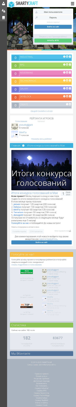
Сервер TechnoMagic (41, 395)
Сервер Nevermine (41, 393)
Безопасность (41, 383)
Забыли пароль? (53, 22)
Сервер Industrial (41, 388)
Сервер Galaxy (41, 398)
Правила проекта (41, 374)
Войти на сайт (42, 242)
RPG (22, 64)
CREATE (24, 104)
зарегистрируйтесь (48, 239)
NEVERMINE (26, 72)
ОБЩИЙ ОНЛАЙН (42, 111)
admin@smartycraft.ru (47, 365)
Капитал (41, 121)
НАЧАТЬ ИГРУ (53, 41)
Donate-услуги (41, 376)
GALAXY (24, 88)
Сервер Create (42, 405)
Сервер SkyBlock (41, 400)
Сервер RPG (42, 390)
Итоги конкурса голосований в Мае (46, 145)
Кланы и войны (41, 402)
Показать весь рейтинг (41, 139)
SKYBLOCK (25, 96)
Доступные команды (41, 381)
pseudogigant (26, 124)
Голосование (21, 121)
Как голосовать (41, 386)
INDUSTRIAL (26, 56)
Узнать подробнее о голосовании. (26, 264)
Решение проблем (41, 378)
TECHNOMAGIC (28, 80)
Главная (15, 145)
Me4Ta (22, 132)
